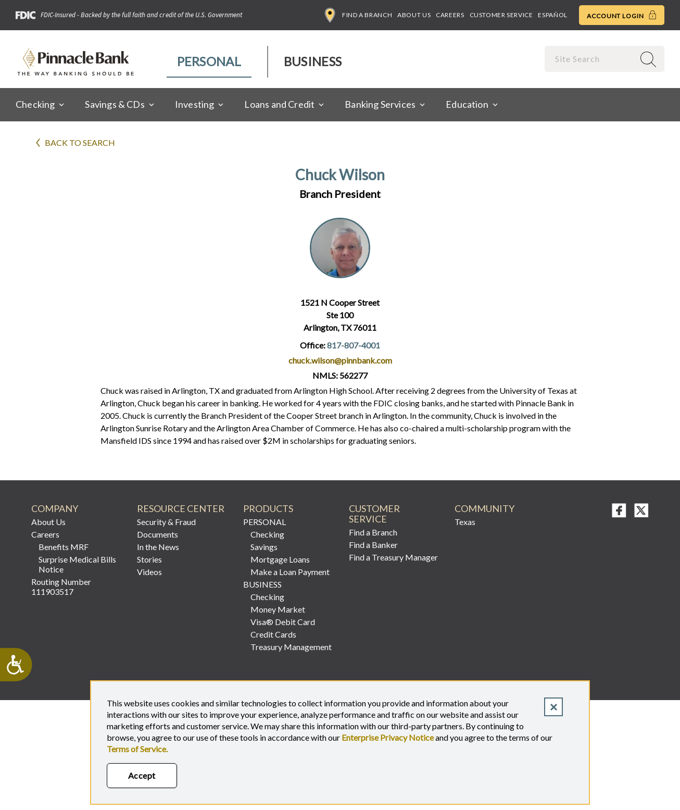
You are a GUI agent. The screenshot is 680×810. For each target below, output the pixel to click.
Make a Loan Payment (290, 572)
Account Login (622, 15)
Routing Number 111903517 (61, 586)
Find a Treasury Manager (393, 557)
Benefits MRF (64, 547)
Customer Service (501, 15)
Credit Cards (273, 634)
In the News (158, 547)
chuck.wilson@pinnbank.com (340, 360)
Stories (149, 559)
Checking (267, 534)
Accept (142, 775)
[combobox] (590, 59)
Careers (450, 15)
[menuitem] (209, 62)
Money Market (277, 609)
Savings (264, 547)
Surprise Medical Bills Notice (77, 564)
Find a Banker (373, 545)
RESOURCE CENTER (180, 508)
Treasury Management (291, 647)
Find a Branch (358, 15)
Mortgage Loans (280, 559)
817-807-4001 (353, 345)
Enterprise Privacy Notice (388, 737)
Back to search (80, 142)
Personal (209, 61)
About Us (414, 15)
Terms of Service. (137, 749)
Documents (157, 534)
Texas (465, 522)
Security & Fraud (166, 522)
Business (313, 61)
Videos (149, 572)
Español (552, 15)
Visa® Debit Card (282, 622)
